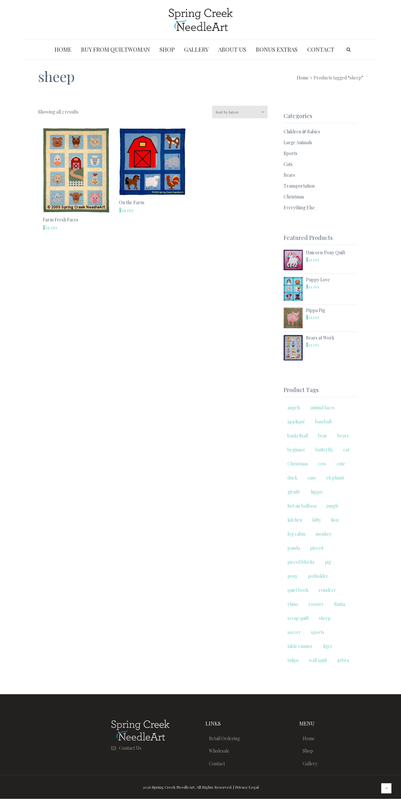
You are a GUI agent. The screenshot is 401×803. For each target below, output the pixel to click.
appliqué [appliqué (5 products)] (296, 422)
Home (303, 78)
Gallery (311, 767)
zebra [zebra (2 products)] (343, 660)
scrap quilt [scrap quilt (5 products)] (298, 618)
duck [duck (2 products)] (292, 478)
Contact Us (130, 748)
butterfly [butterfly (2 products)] (324, 450)
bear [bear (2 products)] (322, 436)
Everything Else (299, 207)
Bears (289, 175)
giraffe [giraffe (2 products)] (294, 492)
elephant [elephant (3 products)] (335, 478)
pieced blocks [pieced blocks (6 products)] (301, 562)
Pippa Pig (315, 310)
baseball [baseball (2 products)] (323, 422)
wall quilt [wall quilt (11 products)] (318, 660)
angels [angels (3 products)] (293, 408)
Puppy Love (318, 280)
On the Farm (131, 202)
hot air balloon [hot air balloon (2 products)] (301, 506)
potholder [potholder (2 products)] (318, 576)
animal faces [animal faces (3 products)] (322, 408)
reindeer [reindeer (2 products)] (327, 590)
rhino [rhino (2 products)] (292, 604)
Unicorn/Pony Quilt (325, 253)
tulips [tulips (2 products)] (293, 660)
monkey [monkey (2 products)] (323, 534)
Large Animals (298, 142)
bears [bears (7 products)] (343, 436)
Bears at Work (320, 338)
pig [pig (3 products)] (328, 562)
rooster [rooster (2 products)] (316, 604)
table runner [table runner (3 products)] (300, 646)
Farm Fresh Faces (60, 220)
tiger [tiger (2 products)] (327, 646)
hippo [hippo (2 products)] (317, 492)
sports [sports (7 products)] (317, 632)
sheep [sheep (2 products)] (325, 618)
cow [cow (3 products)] (322, 464)
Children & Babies (302, 132)
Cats (288, 164)
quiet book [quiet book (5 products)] (297, 590)
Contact (218, 767)
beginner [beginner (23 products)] (296, 450)
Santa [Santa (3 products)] (339, 604)
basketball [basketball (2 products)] (297, 436)
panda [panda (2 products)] (293, 548)
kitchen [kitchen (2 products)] (294, 520)
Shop (309, 753)
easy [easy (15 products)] (312, 478)
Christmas (294, 197)
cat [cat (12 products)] (346, 450)
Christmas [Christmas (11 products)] (297, 464)
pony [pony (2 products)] (292, 576)
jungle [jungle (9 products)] (333, 506)
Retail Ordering (225, 739)
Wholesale (220, 753)
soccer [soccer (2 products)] (294, 632)
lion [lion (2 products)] (334, 520)
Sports (290, 153)
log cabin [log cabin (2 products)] (296, 534)
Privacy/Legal (247, 791)
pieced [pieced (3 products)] (316, 548)
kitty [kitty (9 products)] (316, 520)
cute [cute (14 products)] (341, 464)
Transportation (299, 186)
